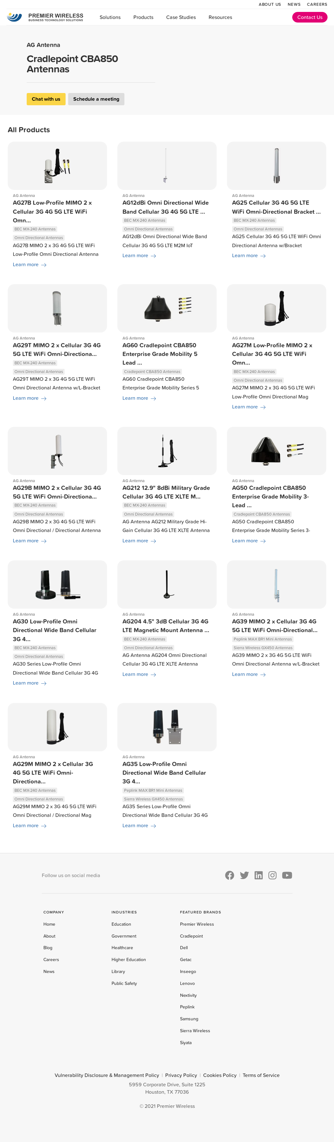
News (294, 4)
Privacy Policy (181, 1075)
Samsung (189, 1019)
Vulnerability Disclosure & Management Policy (107, 1075)
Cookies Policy (220, 1075)
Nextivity (188, 995)
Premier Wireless (197, 924)
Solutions (110, 17)
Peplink (187, 1007)
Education (121, 924)
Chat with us (46, 99)
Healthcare (122, 947)
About (49, 936)
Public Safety (124, 983)
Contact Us (309, 17)
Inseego (188, 971)
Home (49, 924)
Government (124, 936)
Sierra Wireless (195, 1030)
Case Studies (181, 17)
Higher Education (129, 959)
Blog (47, 947)
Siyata (186, 1042)
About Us (270, 4)
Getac (186, 959)
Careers (317, 4)
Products (143, 17)
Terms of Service (261, 1075)
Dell (184, 947)
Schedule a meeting (96, 99)
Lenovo (187, 983)
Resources (220, 17)
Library (118, 971)
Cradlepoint (191, 936)
